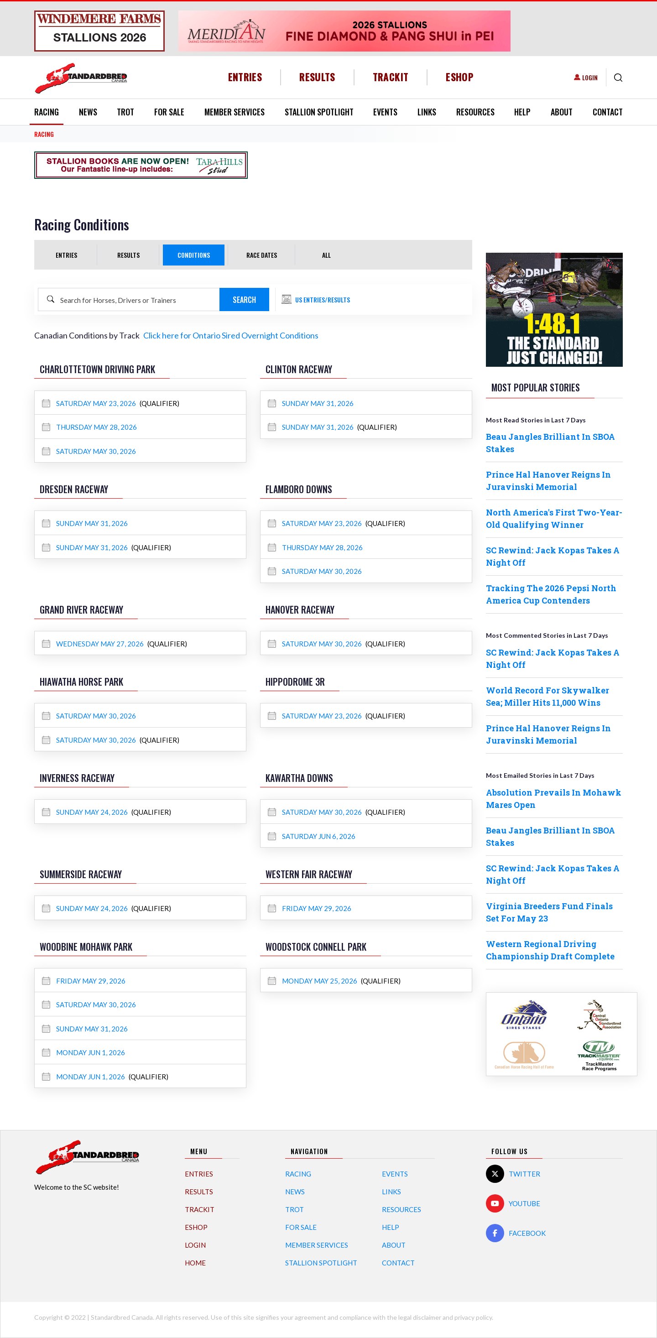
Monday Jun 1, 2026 (83, 1052)
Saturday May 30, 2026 (89, 451)
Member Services (234, 112)
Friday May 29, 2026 (309, 908)
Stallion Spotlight (319, 112)
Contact (608, 112)
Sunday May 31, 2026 (311, 403)
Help (522, 112)
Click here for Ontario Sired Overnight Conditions (230, 335)
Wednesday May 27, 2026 (93, 644)
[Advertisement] (368, 165)
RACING (44, 134)
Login (590, 77)
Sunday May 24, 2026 (85, 812)
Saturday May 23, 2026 (89, 403)
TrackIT (391, 77)
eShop (460, 77)
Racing (46, 112)
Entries (245, 77)
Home (195, 1263)
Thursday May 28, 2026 (89, 427)
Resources (475, 112)
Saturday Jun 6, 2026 (311, 836)
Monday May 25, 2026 (313, 981)
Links (426, 112)
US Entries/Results (322, 299)
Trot (125, 112)
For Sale (169, 112)
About (562, 112)
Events (385, 112)
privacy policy (473, 1317)
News (88, 112)
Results (317, 77)
